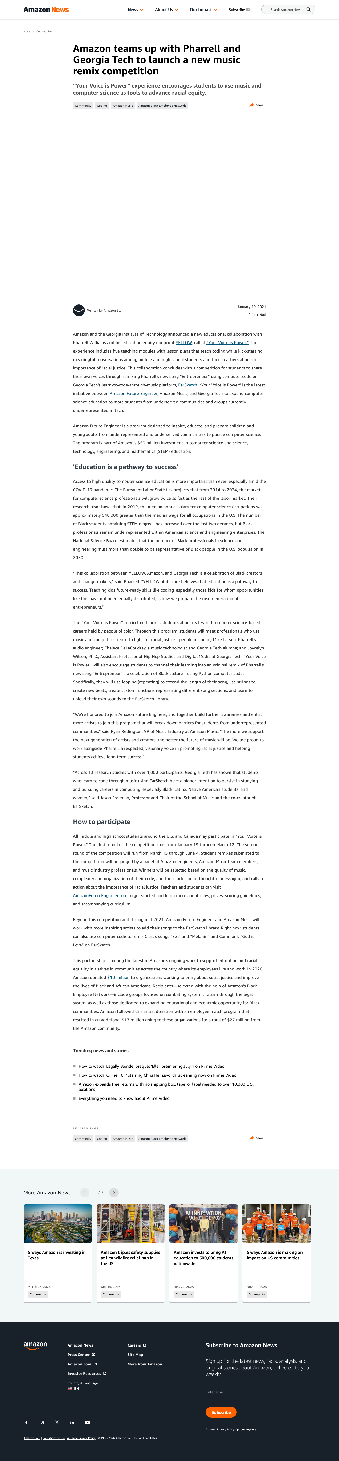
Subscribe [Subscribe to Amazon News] (239, 9)
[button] (141, 10)
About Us (164, 9)
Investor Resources (87, 1373)
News (133, 9)
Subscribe (221, 1412)
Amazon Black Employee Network (162, 105)
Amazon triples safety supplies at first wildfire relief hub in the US (130, 1258)
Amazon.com (82, 1364)
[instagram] (44, 1422)
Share (256, 105)
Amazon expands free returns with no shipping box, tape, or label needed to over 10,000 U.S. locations (166, 1086)
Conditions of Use (54, 1438)
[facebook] (29, 1422)
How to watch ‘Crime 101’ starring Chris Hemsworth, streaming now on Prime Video (157, 1075)
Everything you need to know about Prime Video (124, 1098)
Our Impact (201, 9)
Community (44, 31)
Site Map (135, 1354)
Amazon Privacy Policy (81, 1438)
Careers (137, 1345)
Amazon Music (123, 105)
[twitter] (60, 1422)
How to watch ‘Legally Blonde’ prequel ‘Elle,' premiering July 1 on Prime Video (151, 1066)
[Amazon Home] (46, 9)
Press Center (81, 1354)
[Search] (286, 9)
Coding (102, 105)
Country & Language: (83, 1383)
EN (73, 1388)
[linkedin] (75, 1422)
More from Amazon (145, 1364)
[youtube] (90, 1422)
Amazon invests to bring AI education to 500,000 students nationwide (203, 1258)
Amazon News (80, 1345)
